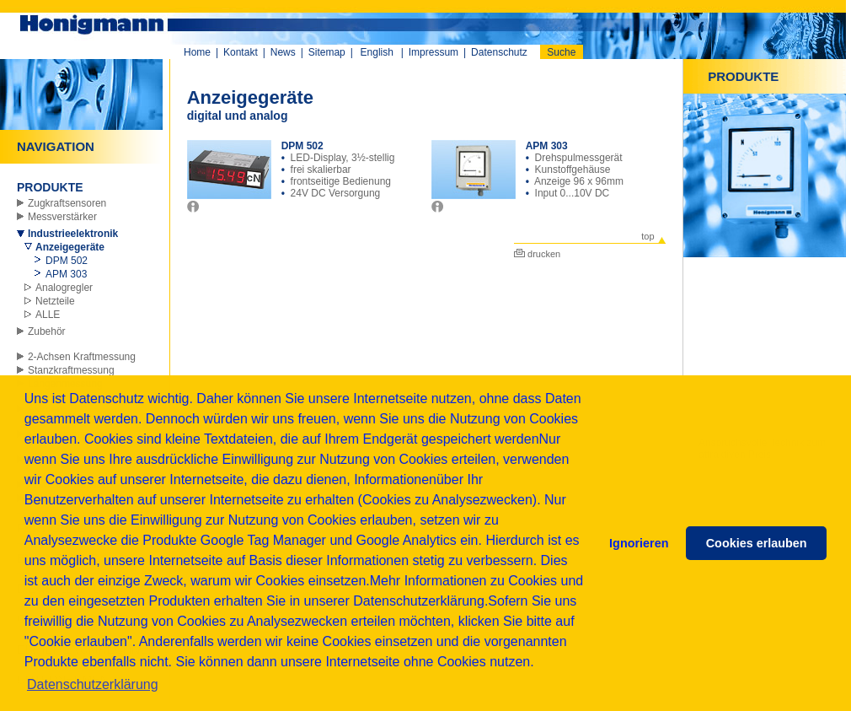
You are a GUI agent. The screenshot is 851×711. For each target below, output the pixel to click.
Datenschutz (499, 52)
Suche (561, 52)
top (647, 236)
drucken (537, 254)
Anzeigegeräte (69, 247)
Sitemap (326, 52)
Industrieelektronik (73, 234)
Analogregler (64, 288)
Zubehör (47, 331)
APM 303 (66, 274)
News (283, 52)
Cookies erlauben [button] (756, 543)
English (377, 52)
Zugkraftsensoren (67, 203)
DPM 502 (66, 261)
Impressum (433, 52)
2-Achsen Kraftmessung (82, 357)
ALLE (47, 314)
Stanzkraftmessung (71, 370)
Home (197, 52)
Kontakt (240, 52)
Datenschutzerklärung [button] (92, 684)
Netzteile (55, 301)
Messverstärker (62, 217)
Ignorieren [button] (638, 543)
